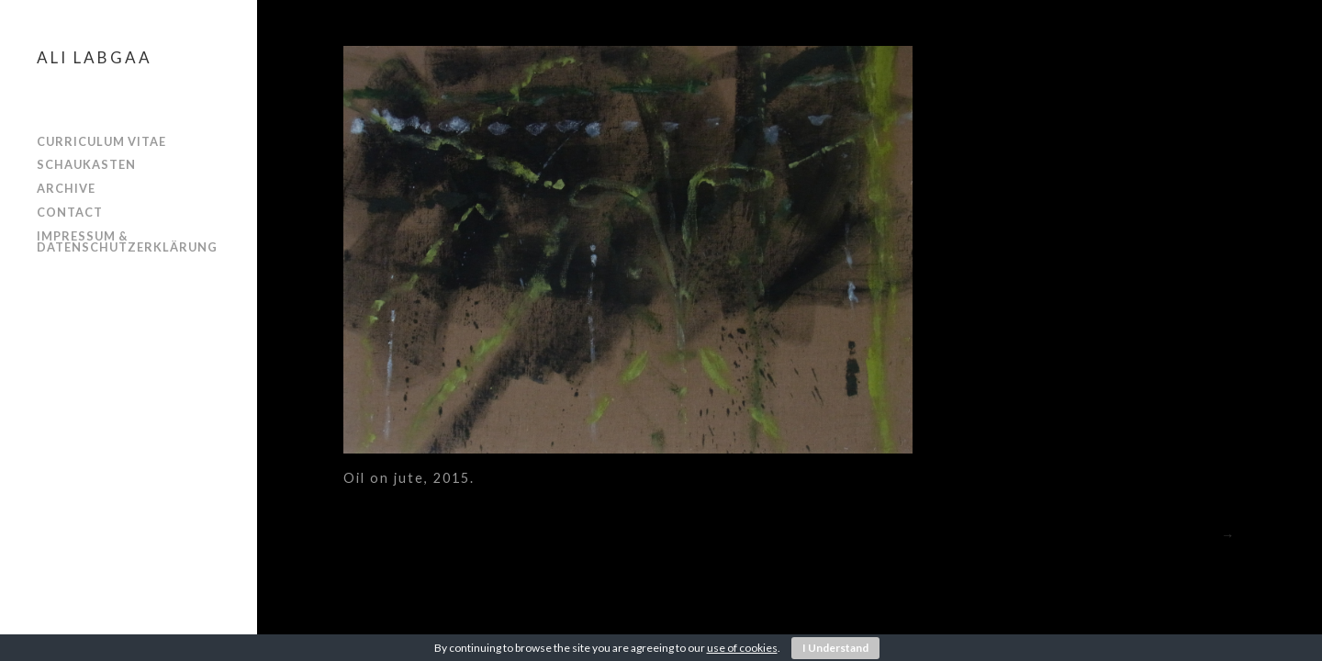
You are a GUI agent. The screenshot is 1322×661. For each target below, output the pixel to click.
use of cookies (742, 648)
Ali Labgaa (94, 57)
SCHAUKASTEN (86, 164)
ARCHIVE (66, 188)
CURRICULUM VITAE (101, 141)
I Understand (835, 648)
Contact (70, 212)
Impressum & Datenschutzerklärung (127, 242)
